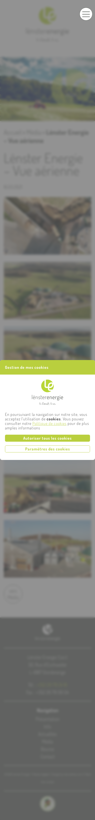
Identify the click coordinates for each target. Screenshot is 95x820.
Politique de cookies (49, 423)
